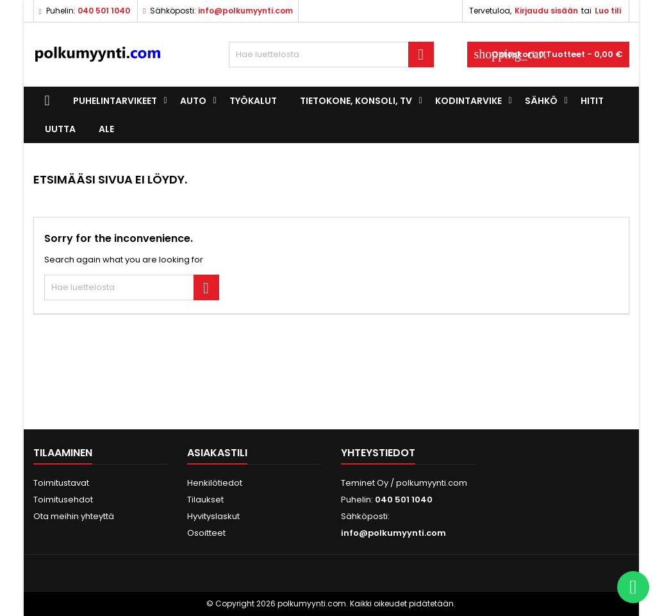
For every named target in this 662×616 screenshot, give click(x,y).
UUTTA (60, 129)
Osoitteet (206, 533)
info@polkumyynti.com (245, 10)
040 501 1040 (104, 10)
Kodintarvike (468, 100)
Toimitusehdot (63, 499)
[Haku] (331, 54)
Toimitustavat (61, 483)
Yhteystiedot (378, 452)
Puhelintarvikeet (115, 100)
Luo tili (608, 10)
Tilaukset (205, 499)
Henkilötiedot (214, 483)
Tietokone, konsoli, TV (356, 100)
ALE (106, 129)
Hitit (592, 100)
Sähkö (541, 100)
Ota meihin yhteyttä (73, 516)
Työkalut (253, 100)
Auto (193, 100)
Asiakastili (217, 452)
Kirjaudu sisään (546, 10)
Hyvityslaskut (213, 516)
